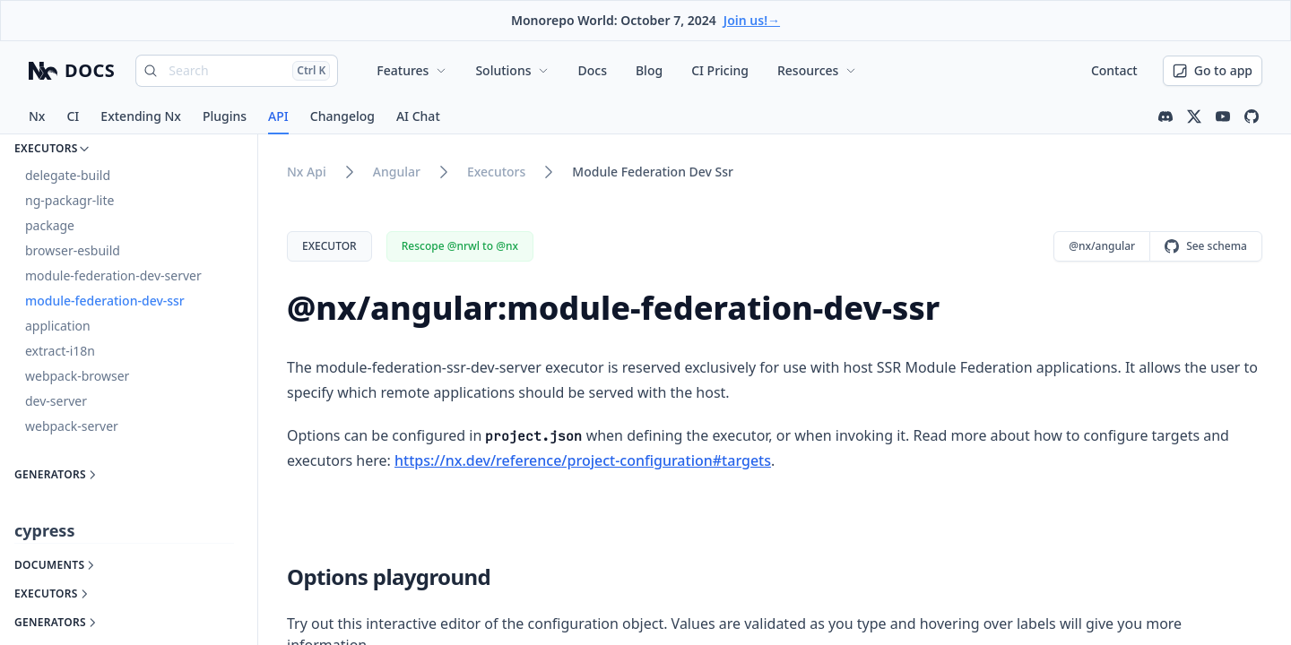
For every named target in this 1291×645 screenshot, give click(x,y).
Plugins (225, 116)
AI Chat (418, 116)
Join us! (751, 20)
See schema (1206, 246)
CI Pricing (720, 70)
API (278, 116)
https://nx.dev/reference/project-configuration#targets (582, 460)
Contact (1114, 70)
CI (72, 116)
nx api (306, 171)
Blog (649, 70)
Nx (37, 116)
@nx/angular (1102, 246)
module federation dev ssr (652, 171)
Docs (591, 70)
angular (396, 171)
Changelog (342, 116)
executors (496, 171)
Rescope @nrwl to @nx (460, 246)
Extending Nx (140, 116)
